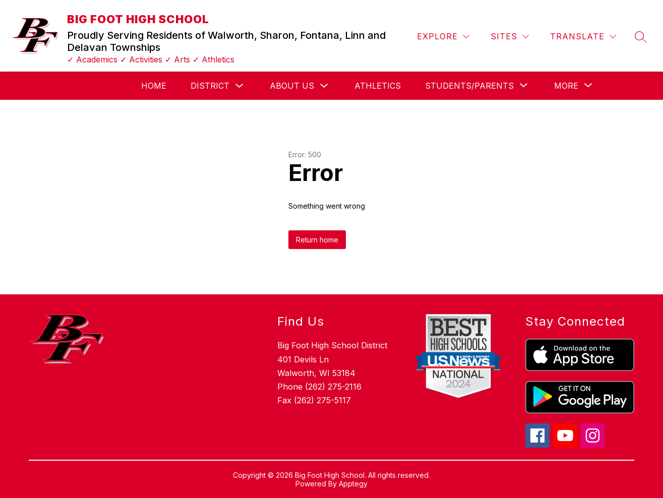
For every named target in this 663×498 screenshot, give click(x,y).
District (210, 86)
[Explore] (443, 36)
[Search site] (641, 37)
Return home (317, 239)
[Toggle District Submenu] (239, 86)
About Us (292, 86)
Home (153, 86)
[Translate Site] (583, 36)
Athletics (377, 86)
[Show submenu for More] (566, 86)
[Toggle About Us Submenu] (324, 86)
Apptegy (353, 483)
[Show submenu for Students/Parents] (469, 86)
